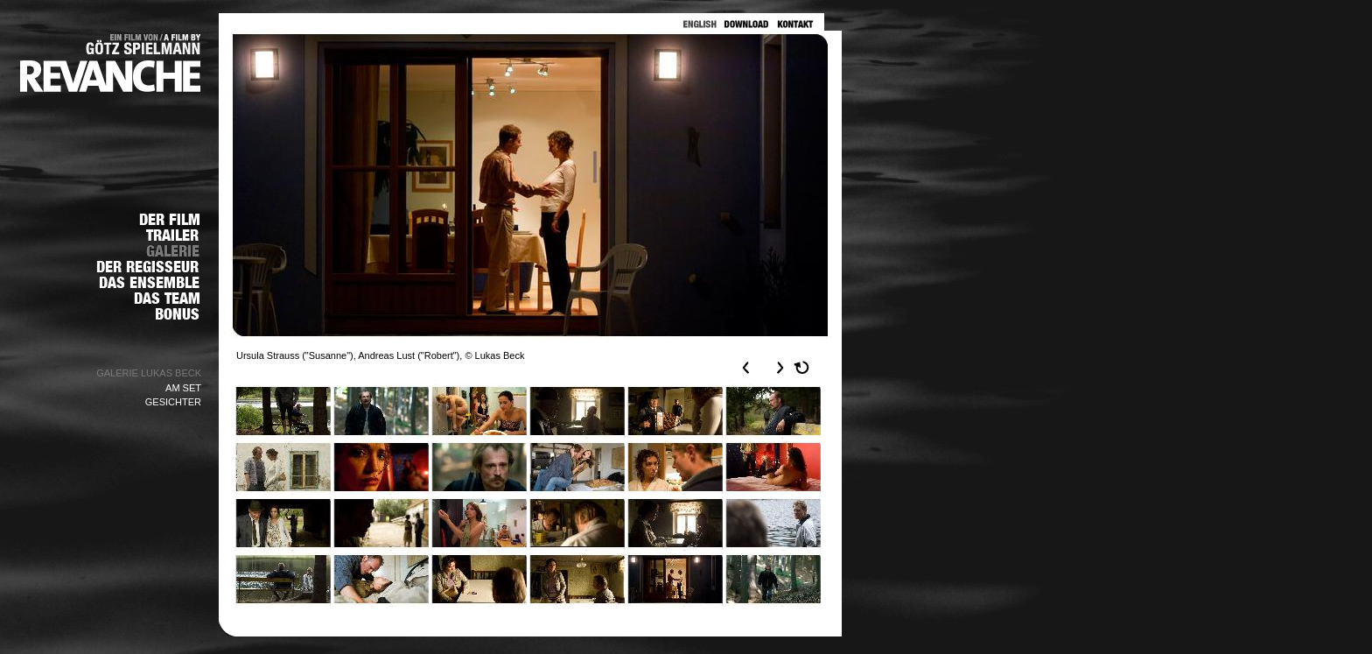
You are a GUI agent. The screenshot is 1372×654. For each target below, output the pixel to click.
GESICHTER (173, 402)
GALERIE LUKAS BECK (148, 373)
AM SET (183, 388)
